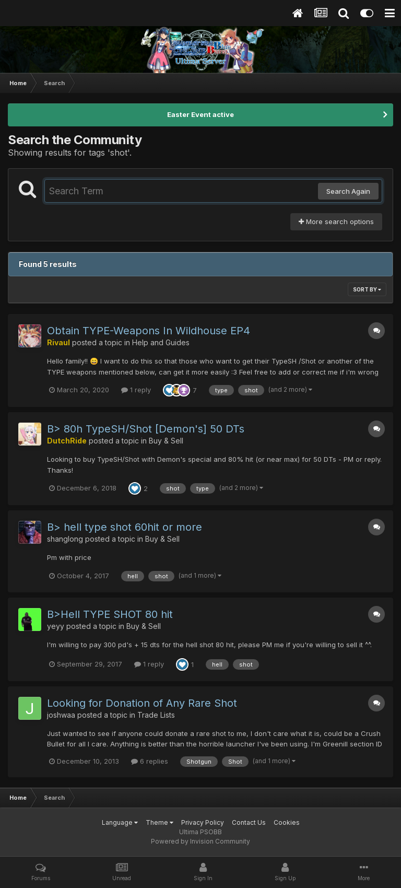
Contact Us (249, 822)
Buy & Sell (166, 440)
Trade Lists (156, 714)
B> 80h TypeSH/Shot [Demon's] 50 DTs (145, 429)
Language (120, 822)
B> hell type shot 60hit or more (124, 527)
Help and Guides (161, 342)
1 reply (136, 389)
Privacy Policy (202, 822)
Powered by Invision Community (200, 841)
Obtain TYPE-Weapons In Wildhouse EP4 (148, 330)
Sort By (367, 289)
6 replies (149, 761)
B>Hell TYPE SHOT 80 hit (110, 614)
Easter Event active (200, 114)
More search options (336, 221)
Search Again (348, 191)
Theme (159, 822)
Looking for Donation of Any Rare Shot (142, 703)
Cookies (287, 822)
